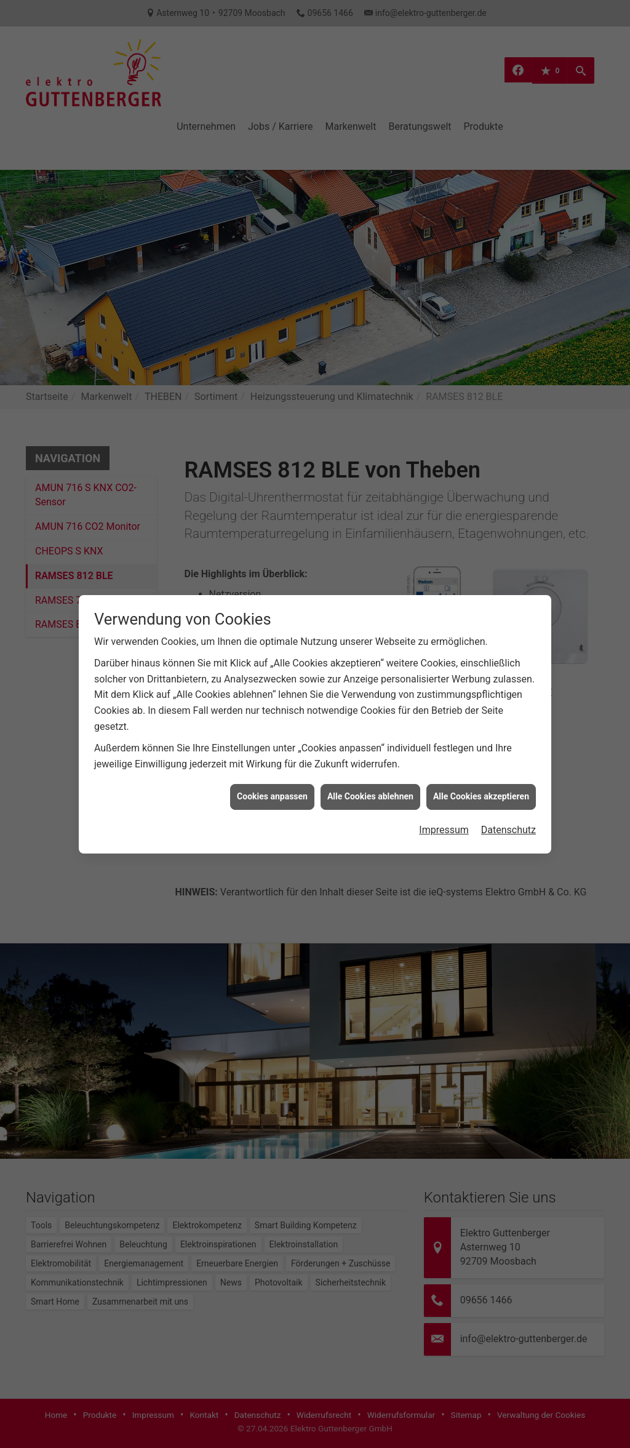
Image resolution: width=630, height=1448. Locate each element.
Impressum (444, 682)
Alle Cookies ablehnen (370, 649)
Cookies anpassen (272, 649)
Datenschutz (508, 682)
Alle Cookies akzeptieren (481, 649)
